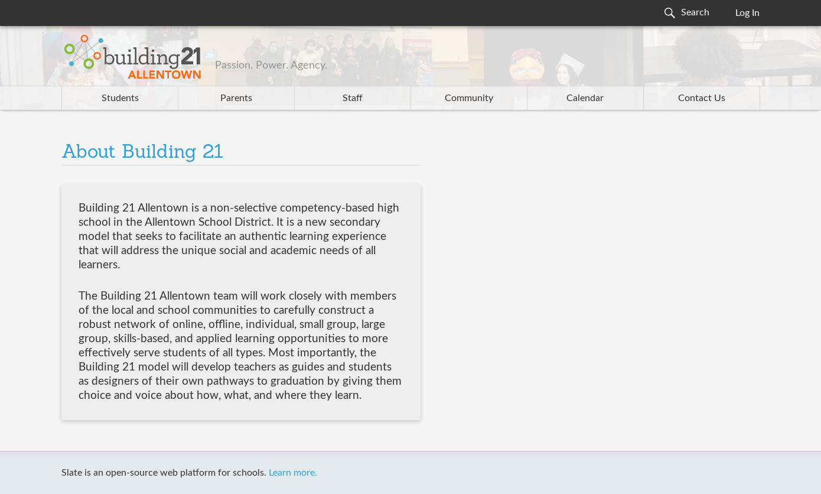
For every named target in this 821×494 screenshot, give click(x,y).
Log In (747, 13)
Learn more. (293, 472)
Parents (236, 98)
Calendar (585, 98)
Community (469, 98)
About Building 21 (142, 153)
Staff (353, 98)
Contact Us (701, 98)
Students (120, 98)
